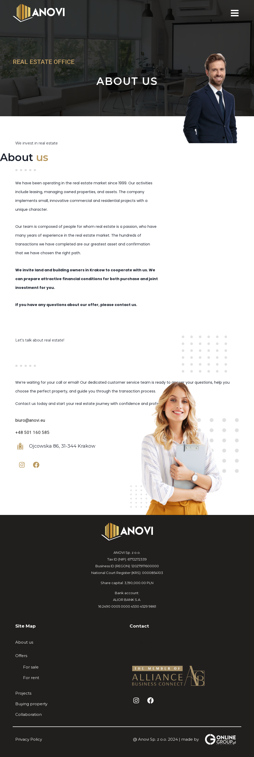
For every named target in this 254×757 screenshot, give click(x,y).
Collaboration (28, 714)
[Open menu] (234, 13)
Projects (23, 693)
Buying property (31, 703)
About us (24, 642)
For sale (31, 667)
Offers (21, 655)
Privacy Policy (28, 739)
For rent (31, 677)
